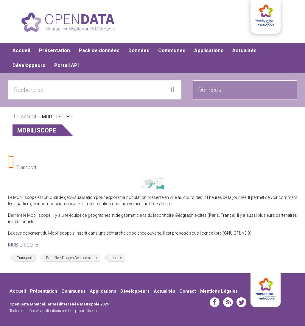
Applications (208, 51)
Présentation (54, 51)
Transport (26, 168)
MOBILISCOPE (23, 245)
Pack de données (99, 51)
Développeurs (29, 65)
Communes (171, 51)
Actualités (244, 51)
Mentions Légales (219, 291)
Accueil (21, 51)
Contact (187, 291)
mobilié (116, 258)
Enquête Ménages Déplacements (71, 258)
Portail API (66, 65)
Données (138, 51)
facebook (215, 302)
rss (228, 302)
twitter (241, 302)
